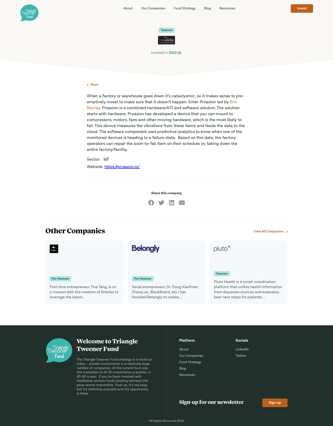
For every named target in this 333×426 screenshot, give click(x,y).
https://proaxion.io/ (122, 167)
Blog (207, 8)
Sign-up (275, 403)
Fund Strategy (190, 362)
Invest (302, 8)
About (128, 8)
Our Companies (191, 356)
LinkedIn (242, 349)
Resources (227, 8)
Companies (153, 8)
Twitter (241, 356)
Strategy (185, 8)
